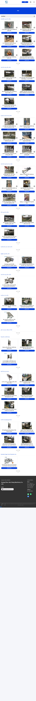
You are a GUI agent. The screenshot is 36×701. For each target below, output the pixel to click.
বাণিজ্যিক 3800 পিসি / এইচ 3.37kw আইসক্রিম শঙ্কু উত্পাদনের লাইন (9, 249)
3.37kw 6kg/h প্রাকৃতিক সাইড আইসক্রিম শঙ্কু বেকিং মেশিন (9, 37)
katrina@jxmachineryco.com (7, 682)
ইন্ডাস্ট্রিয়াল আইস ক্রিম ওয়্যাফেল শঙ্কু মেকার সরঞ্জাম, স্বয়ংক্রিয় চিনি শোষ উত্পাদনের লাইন (27, 129)
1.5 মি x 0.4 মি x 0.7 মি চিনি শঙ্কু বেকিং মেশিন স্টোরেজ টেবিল (9, 539)
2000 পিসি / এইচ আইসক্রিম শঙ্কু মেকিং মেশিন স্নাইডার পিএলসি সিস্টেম (27, 200)
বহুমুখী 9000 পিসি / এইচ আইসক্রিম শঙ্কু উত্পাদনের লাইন (26, 271)
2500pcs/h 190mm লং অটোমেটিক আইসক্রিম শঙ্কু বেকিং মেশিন (9, 200)
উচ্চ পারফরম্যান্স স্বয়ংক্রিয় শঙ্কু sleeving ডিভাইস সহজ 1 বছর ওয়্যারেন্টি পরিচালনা (9, 631)
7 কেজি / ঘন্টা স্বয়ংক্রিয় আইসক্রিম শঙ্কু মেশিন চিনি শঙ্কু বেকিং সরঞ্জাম (9, 221)
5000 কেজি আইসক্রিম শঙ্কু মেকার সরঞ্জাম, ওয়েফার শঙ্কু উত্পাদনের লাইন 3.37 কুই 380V (26, 80)
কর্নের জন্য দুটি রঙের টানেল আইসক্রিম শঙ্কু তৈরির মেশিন (9, 80)
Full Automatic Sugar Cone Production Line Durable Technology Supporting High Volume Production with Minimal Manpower (9, 659)
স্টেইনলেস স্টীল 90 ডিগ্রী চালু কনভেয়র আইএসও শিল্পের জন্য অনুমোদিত (26, 560)
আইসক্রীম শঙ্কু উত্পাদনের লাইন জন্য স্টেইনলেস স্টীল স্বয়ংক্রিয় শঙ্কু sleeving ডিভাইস (27, 631)
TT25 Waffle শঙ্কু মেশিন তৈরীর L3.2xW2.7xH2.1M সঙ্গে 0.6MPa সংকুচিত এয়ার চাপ (9, 376)
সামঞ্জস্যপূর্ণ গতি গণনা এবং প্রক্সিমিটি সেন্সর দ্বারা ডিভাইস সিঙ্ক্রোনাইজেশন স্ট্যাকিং (27, 433)
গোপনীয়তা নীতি (2, 698)
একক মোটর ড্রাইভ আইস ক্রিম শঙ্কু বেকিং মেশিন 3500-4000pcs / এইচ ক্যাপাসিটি (26, 108)
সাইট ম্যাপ (5, 698)
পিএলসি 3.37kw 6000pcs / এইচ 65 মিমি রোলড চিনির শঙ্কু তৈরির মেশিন (9, 292)
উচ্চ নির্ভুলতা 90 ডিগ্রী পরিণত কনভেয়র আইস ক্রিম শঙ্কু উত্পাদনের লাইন (9, 560)
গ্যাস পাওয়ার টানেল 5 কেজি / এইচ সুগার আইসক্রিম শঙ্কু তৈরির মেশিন (26, 37)
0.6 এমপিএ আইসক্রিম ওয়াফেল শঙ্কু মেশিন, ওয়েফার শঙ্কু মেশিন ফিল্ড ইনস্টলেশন (9, 405)
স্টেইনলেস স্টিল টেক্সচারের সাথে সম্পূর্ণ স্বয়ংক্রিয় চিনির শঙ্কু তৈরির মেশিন (26, 59)
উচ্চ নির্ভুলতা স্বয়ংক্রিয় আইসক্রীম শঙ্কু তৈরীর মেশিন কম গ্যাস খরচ (27, 320)
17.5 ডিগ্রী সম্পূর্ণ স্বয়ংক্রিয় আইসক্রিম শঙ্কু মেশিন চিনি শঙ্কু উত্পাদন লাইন (9, 179)
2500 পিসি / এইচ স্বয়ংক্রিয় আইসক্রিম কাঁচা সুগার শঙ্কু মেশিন (27, 221)
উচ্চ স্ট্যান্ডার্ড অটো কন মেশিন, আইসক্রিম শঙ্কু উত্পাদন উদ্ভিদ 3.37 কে (9, 129)
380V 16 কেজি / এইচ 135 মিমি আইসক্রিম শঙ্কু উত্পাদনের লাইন (9, 271)
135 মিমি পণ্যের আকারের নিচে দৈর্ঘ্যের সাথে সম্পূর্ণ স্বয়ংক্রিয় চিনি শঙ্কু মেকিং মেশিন (9, 341)
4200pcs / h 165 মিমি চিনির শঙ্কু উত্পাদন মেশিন (27, 249)
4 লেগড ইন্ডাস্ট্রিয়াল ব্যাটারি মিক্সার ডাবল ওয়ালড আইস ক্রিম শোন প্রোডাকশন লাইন (9, 510)
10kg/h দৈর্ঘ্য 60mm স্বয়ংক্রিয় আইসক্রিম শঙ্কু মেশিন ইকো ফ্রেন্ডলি (27, 179)
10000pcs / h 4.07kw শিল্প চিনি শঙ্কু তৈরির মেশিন (27, 292)
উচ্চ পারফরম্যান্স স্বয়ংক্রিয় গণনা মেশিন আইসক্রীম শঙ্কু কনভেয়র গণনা (9, 454)
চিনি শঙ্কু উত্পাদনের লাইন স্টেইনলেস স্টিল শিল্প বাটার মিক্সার (9, 609)
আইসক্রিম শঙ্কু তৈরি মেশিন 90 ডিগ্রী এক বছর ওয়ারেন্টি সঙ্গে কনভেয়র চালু (9, 581)
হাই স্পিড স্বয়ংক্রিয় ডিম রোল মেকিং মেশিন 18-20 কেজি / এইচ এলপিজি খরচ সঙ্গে (26, 376)
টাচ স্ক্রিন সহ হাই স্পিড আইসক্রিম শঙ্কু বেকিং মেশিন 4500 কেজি (9, 108)
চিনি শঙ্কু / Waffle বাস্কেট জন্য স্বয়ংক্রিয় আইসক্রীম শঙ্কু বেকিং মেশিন (9, 320)
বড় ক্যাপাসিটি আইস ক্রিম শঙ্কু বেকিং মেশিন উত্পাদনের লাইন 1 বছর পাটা (9, 150)
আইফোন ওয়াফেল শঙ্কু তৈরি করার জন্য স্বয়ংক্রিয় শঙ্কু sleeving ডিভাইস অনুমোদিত (27, 609)
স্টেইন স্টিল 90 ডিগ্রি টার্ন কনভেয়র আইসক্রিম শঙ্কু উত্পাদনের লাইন (26, 539)
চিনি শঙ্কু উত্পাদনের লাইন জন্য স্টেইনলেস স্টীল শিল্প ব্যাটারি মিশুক (27, 489)
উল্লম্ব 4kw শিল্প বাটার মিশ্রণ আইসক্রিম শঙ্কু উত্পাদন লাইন (9, 489)
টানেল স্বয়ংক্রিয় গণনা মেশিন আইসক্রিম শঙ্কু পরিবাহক (9, 433)
